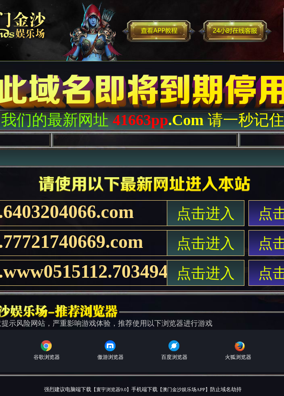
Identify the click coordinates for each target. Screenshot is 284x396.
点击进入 (206, 213)
